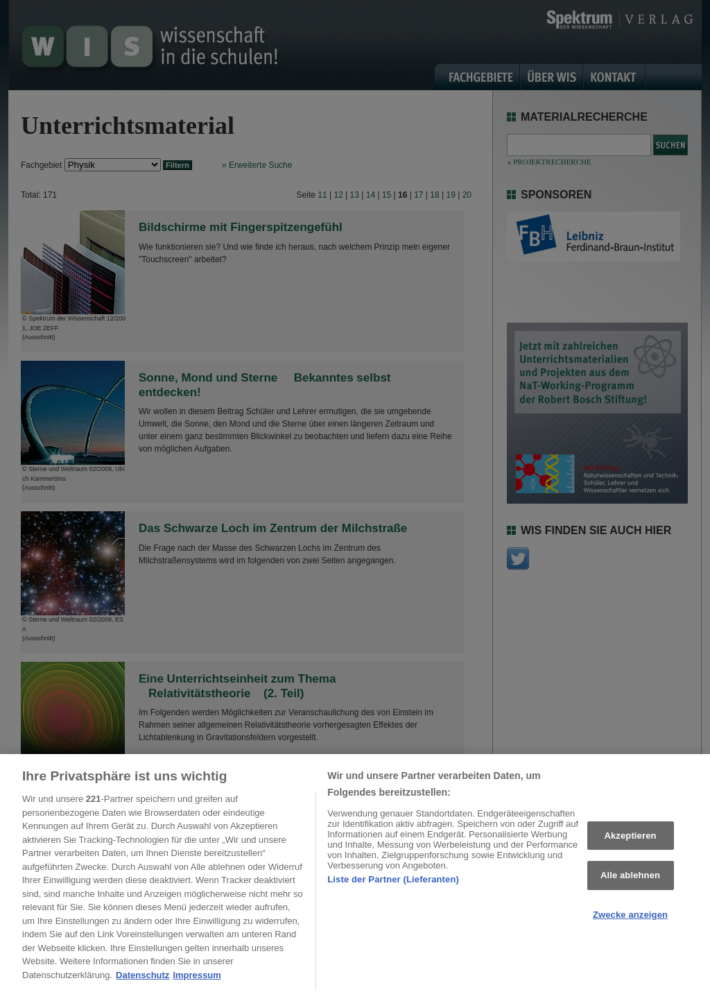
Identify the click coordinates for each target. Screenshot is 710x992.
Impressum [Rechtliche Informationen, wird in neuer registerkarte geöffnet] (196, 980)
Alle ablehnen (630, 880)
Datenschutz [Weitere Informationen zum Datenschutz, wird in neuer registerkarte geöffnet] (142, 980)
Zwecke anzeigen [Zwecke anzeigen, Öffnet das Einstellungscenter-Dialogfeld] (630, 919)
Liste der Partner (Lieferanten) (393, 884)
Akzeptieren (630, 840)
